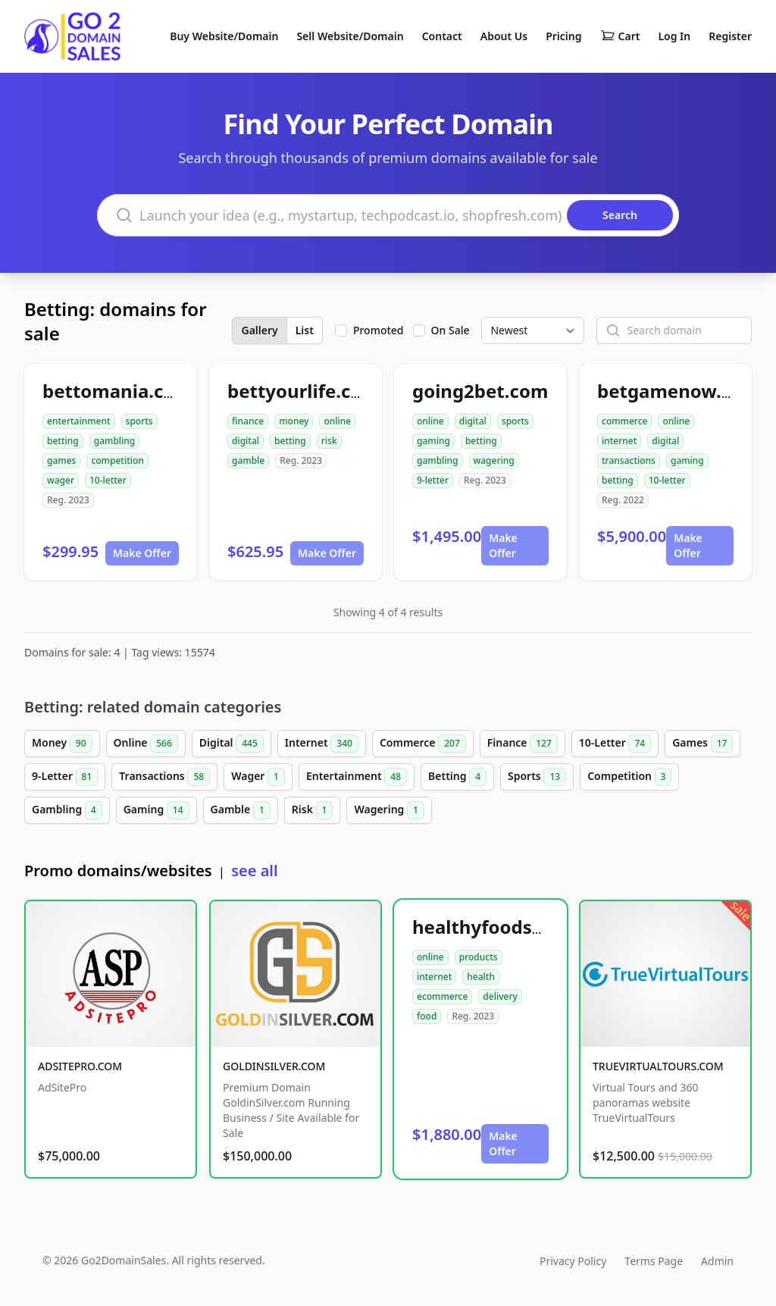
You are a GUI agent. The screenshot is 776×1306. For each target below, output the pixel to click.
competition (117, 460)
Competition (629, 777)
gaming (433, 440)
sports (139, 421)
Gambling (67, 810)
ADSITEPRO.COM (80, 1066)
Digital (231, 743)
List (305, 330)
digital (245, 440)
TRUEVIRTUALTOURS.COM (658, 1066)
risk (329, 440)
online (337, 421)
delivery (500, 996)
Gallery (259, 330)
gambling (115, 440)
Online (146, 743)
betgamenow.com (678, 390)
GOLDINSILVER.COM (274, 1066)
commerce (624, 421)
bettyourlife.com (303, 390)
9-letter (433, 480)
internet (619, 440)
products (478, 957)
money (293, 421)
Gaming (156, 810)
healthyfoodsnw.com (507, 926)
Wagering (389, 810)
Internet (321, 743)
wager (60, 480)
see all (254, 870)
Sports (537, 777)
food (426, 1016)
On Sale (450, 330)
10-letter (108, 480)
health (481, 976)
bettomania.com (117, 390)
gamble (248, 460)
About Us (503, 36)
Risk (312, 810)
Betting (457, 777)
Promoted (378, 330)
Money (62, 743)
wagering (494, 460)
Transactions (164, 777)
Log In (674, 36)
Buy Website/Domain (224, 36)
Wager (258, 777)
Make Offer (142, 553)
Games (702, 743)
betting (63, 440)
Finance (522, 743)
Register (730, 36)
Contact (442, 36)
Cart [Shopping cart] (620, 36)
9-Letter (65, 777)
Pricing (563, 36)
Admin (717, 1261)
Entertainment (356, 777)
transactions (629, 460)
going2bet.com (480, 390)
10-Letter (615, 743)
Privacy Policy (573, 1261)
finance (248, 421)
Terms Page (653, 1261)
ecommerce (442, 996)
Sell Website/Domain (349, 36)
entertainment (79, 421)
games (61, 460)
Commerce (423, 743)
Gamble (241, 810)
